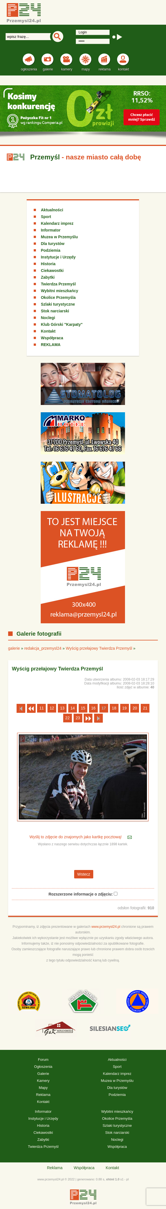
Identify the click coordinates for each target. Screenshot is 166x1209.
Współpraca (52, 338)
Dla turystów (52, 243)
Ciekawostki (52, 270)
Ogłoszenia (43, 1066)
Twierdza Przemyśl (58, 284)
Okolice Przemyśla (58, 297)
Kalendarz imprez (57, 223)
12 (52, 708)
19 (124, 708)
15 (83, 708)
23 (78, 718)
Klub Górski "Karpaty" (62, 324)
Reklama (43, 1095)
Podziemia (50, 250)
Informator (50, 230)
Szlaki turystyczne (58, 304)
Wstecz (83, 874)
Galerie (43, 1073)
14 (73, 708)
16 (93, 708)
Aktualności (52, 210)
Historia (48, 264)
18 (114, 708)
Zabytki (47, 277)
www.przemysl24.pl (105, 927)
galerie (14, 648)
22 (67, 718)
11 (41, 708)
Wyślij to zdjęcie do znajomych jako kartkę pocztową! (76, 837)
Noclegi (48, 317)
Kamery (43, 1081)
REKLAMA (50, 344)
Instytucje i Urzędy (58, 257)
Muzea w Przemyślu (59, 237)
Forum (43, 1059)
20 (135, 708)
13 (62, 708)
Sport (46, 216)
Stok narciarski (55, 311)
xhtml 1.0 (112, 1179)
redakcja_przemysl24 (42, 648)
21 (145, 708)
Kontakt (48, 331)
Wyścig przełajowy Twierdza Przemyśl (99, 648)
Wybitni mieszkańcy (59, 290)
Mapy (43, 1088)
